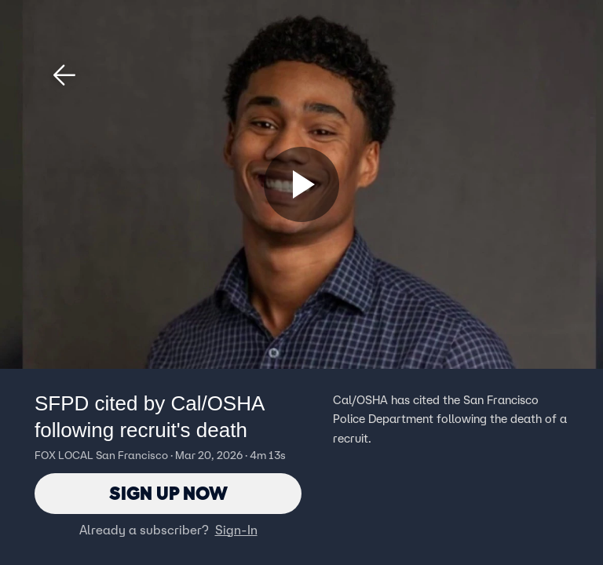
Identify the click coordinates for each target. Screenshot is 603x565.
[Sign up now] (301, 184)
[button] (64, 75)
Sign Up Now (168, 493)
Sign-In (236, 530)
